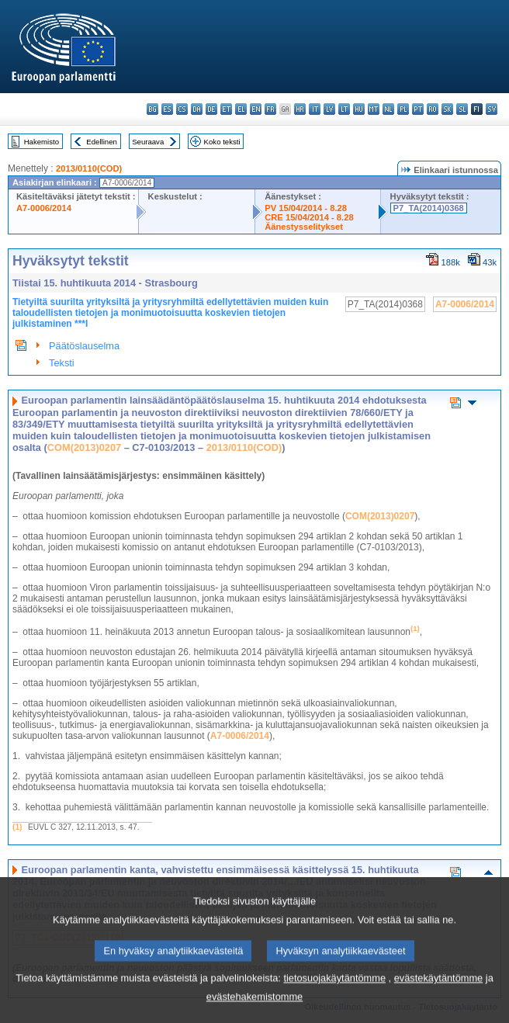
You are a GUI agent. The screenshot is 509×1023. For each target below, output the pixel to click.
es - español (167, 109)
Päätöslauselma (84, 346)
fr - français (270, 109)
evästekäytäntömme (438, 995)
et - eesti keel (226, 109)
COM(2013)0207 (84, 447)
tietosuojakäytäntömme (334, 995)
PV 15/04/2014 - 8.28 (306, 208)
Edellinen (101, 141)
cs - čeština (182, 109)
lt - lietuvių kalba (344, 109)
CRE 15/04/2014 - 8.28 (309, 217)
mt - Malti (373, 109)
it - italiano (314, 109)
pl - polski (403, 109)
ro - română (432, 109)
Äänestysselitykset (304, 226)
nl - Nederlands (388, 109)
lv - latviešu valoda (329, 109)
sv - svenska (491, 109)
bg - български (152, 109)
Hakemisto (41, 141)
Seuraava (148, 141)
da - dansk (197, 109)
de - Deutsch (211, 109)
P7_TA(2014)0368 (428, 208)
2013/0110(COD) (89, 168)
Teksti (61, 363)
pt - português (418, 109)
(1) (17, 827)
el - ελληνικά (241, 109)
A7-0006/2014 (43, 208)
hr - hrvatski (300, 109)
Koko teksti (222, 141)
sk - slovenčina (447, 109)
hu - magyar (359, 109)
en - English (255, 109)
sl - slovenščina (462, 109)
